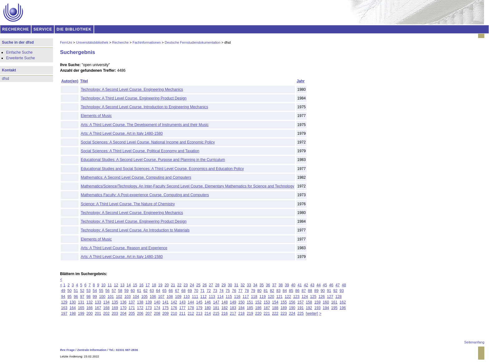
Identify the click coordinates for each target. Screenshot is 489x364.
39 (287, 285)
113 (212, 296)
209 (165, 313)
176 (174, 308)
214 (208, 313)
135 (115, 302)
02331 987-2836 (127, 350)
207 (148, 313)
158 (309, 302)
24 (192, 285)
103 (127, 296)
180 (208, 308)
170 (123, 308)
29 (223, 285)
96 (76, 296)
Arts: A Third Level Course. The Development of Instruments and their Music (145, 125)
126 (321, 296)
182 (224, 308)
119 (262, 296)
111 (195, 296)
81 (266, 291)
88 (310, 291)
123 (296, 296)
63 (152, 291)
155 (283, 302)
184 (241, 308)
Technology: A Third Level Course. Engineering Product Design (133, 98)
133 (98, 302)
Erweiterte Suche (20, 58)
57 (114, 291)
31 (236, 285)
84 (285, 291)
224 (292, 313)
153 (267, 302)
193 (317, 308)
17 (148, 285)
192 (309, 308)
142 (174, 302)
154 (275, 302)
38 (280, 285)
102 (119, 296)
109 (178, 296)
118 (254, 296)
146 (208, 302)
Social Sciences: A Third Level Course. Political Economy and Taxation (140, 151)
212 (191, 313)
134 (106, 302)
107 (161, 296)
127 (330, 296)
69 (190, 291)
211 (182, 313)
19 (160, 285)
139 (148, 302)
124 (305, 296)
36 (268, 285)
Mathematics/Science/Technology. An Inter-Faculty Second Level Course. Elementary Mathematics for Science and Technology (187, 186)
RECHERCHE (15, 29)
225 (301, 313)
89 (316, 291)
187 (267, 308)
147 (216, 302)
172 (140, 308)
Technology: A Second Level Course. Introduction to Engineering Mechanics (144, 107)
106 (153, 296)
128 (338, 296)
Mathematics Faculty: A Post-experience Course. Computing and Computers (145, 195)
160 (326, 302)
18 (154, 285)
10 (103, 285)
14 (129, 285)
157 (301, 302)
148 (224, 302)
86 (297, 291)
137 (131, 302)
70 (196, 291)
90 (323, 291)
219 (250, 313)
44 (319, 285)
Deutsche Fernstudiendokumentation (192, 42)
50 (69, 291)
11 (110, 285)
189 (283, 308)
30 (230, 285)
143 (182, 302)
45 (325, 285)
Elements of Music (96, 116)
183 (233, 308)
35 (261, 285)
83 (278, 291)
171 (131, 308)
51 (76, 291)
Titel (84, 81)
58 (120, 291)
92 (335, 291)
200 (89, 313)
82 (272, 291)
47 (338, 285)
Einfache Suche (19, 52)
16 (141, 285)
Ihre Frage (67, 350)
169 (115, 308)
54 (95, 291)
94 (63, 296)
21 (173, 285)
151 (250, 302)
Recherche (120, 42)
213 (199, 313)
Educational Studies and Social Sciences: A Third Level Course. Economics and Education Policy (162, 169)
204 (123, 313)
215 (216, 313)
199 (81, 313)
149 (233, 302)
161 (334, 302)
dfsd (5, 78)
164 (73, 308)
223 (283, 313)
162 (343, 302)
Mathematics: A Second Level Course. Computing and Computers (136, 177)
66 (171, 291)
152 (258, 302)
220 (258, 313)
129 (64, 302)
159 (317, 302)
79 (253, 291)
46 (331, 285)
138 (140, 302)
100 (102, 296)
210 (174, 313)
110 (186, 296)
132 (89, 302)
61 (139, 291)
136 (123, 302)
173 (148, 308)
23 (186, 285)
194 (326, 308)
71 (202, 291)
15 (135, 285)
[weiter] (312, 313)
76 (234, 291)
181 (216, 308)
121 (279, 296)
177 (182, 308)
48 (344, 285)
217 (233, 313)
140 (157, 302)
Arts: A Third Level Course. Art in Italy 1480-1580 (122, 133)
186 (258, 308)
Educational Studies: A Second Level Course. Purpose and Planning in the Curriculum (153, 160)
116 (237, 296)
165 (81, 308)
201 (98, 313)
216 (224, 313)
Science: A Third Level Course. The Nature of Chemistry (128, 204)
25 (198, 285)
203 (115, 313)
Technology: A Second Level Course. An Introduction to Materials (135, 230)
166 (89, 308)
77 (240, 291)
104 (136, 296)
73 (215, 291)
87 (304, 291)
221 (267, 313)
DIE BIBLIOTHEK (74, 29)
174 (157, 308)
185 (250, 308)
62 (145, 291)
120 (271, 296)
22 (179, 285)
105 (144, 296)
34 (255, 285)
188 (275, 308)
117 (246, 296)
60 (133, 291)
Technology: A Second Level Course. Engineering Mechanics (132, 89)
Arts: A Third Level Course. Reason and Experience (124, 248)
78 (246, 291)
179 (199, 308)
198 (73, 313)
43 (312, 285)
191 (301, 308)
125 (313, 296)
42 (306, 285)
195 (334, 308)
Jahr (301, 81)
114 (220, 296)
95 (69, 296)
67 (177, 291)
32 (242, 285)
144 (191, 302)
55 (101, 291)
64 (158, 291)
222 (275, 313)
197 (64, 313)
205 (131, 313)
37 (274, 285)
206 (140, 313)
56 (107, 291)
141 (165, 302)
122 (288, 296)
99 (95, 296)
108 (170, 296)
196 (343, 308)
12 (116, 285)
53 (88, 291)
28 (217, 285)
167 (98, 308)
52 (82, 291)
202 (106, 313)
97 (82, 296)
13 (122, 285)
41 (300, 285)
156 (292, 302)
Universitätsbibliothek (92, 42)
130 (73, 302)
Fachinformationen (147, 42)
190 (292, 308)
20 (167, 285)
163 (64, 308)
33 (249, 285)
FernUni (66, 42)
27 (211, 285)
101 (111, 296)
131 (81, 302)
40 (293, 285)
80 (259, 291)
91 (329, 291)
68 (183, 291)
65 (164, 291)
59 (126, 291)
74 (221, 291)
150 (241, 302)
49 (63, 291)
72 (209, 291)
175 (165, 308)
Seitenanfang (474, 342)
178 (191, 308)
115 (229, 296)
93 (342, 291)
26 (204, 285)
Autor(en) (69, 81)
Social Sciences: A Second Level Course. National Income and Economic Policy (148, 142)
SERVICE (42, 29)
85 (291, 291)
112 (203, 296)
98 (88, 296)
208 (157, 313)
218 (241, 313)
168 (106, 308)
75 (228, 291)
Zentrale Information (92, 350)
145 (199, 302)
